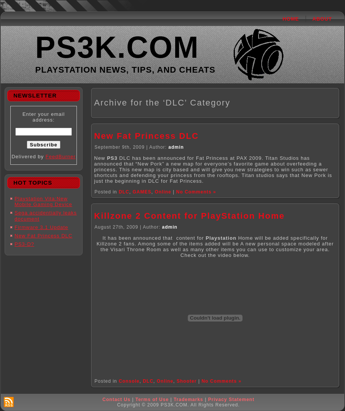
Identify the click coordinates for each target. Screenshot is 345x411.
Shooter (187, 381)
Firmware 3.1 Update (41, 227)
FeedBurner (61, 156)
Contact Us (116, 399)
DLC (124, 192)
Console (129, 381)
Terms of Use (152, 399)
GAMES (142, 192)
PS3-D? (24, 244)
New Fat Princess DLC (43, 236)
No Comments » (196, 192)
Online (163, 192)
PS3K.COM (117, 47)
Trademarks (188, 399)
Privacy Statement (231, 399)
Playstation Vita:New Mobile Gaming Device (43, 202)
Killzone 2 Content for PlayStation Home (189, 216)
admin (176, 147)
